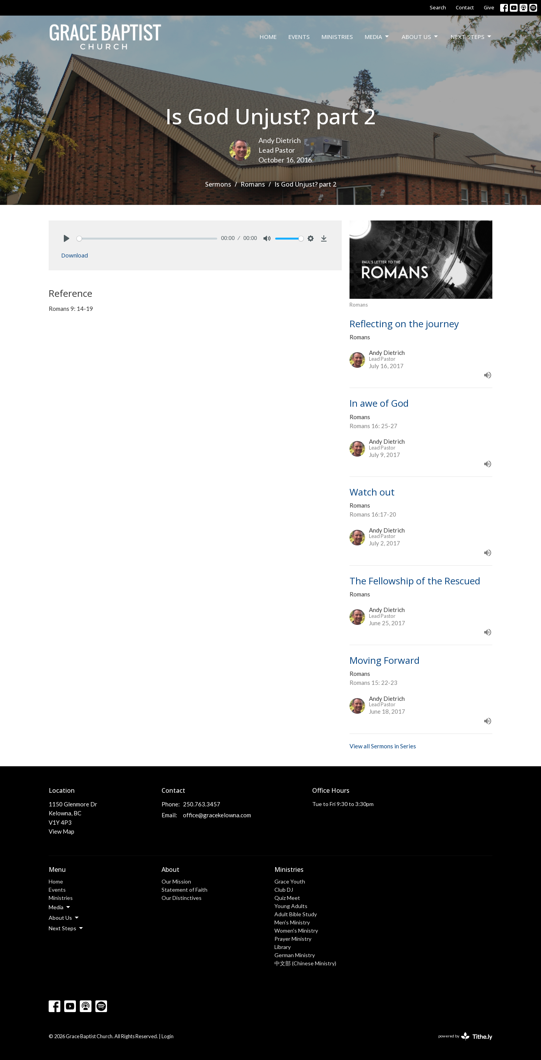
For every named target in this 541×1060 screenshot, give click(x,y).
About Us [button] (64, 918)
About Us (420, 37)
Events (299, 37)
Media (377, 37)
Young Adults (290, 906)
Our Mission (176, 881)
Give (489, 7)
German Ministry (294, 955)
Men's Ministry (292, 922)
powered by (465, 1036)
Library (282, 947)
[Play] (66, 238)
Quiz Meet (287, 897)
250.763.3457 (201, 804)
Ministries (337, 37)
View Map (61, 831)
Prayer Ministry (292, 938)
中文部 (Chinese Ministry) (305, 963)
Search (438, 7)
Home (268, 37)
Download (74, 255)
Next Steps (471, 37)
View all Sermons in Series (383, 746)
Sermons (218, 184)
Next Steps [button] (66, 928)
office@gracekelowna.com (217, 814)
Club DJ (283, 889)
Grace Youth (289, 881)
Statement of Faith (184, 889)
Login (168, 1036)
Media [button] (60, 907)
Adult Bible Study (295, 914)
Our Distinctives (182, 897)
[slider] (147, 238)
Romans (253, 184)
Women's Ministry (296, 930)
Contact (465, 7)
